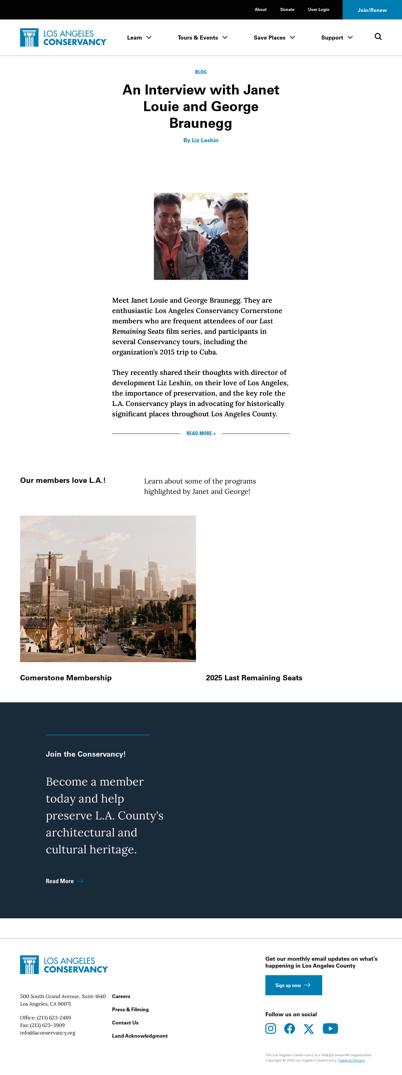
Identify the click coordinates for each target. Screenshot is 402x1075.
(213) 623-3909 (47, 1025)
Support (332, 37)
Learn (134, 37)
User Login (318, 9)
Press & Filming (130, 1009)
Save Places (269, 37)
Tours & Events (198, 37)
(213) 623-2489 (54, 1017)
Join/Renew (372, 10)
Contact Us (125, 1022)
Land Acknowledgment (140, 1036)
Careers (121, 996)
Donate (287, 9)
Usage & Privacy (352, 1060)
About (261, 9)
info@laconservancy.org (47, 1032)
